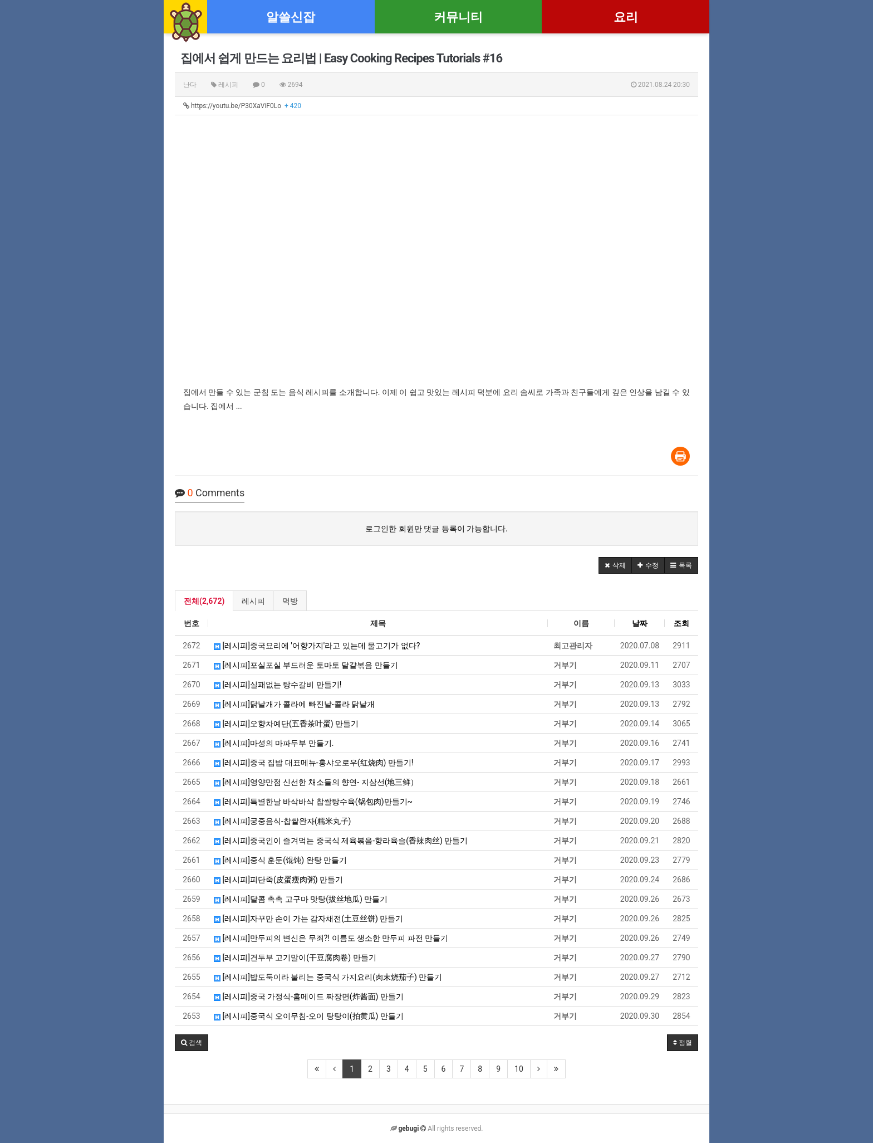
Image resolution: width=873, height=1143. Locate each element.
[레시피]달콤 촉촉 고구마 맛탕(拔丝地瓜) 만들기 (301, 899)
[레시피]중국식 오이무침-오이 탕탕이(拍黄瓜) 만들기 (309, 1016)
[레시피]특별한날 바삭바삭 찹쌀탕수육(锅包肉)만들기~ (313, 801)
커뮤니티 (458, 16)
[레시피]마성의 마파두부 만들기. (274, 743)
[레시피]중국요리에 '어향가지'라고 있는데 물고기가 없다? (317, 645)
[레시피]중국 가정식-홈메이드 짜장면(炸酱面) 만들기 (309, 996)
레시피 (253, 601)
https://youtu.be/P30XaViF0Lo (242, 106)
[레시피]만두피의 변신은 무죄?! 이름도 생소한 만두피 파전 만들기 (331, 938)
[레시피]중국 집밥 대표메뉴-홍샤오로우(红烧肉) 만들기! (313, 762)
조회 (681, 623)
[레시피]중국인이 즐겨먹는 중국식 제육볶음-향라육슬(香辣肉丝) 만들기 (341, 840)
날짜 (640, 623)
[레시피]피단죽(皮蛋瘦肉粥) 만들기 (278, 879)
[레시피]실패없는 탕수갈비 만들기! (277, 684)
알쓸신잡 (290, 16)
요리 (626, 16)
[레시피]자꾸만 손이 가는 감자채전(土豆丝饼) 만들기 (308, 918)
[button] (615, 565)
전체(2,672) (204, 601)
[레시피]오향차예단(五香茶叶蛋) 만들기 (286, 723)
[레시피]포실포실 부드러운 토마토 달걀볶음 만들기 (306, 665)
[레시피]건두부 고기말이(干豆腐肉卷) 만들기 (295, 957)
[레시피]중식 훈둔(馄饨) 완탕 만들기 (280, 860)
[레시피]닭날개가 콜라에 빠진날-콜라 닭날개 (294, 704)
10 (518, 1068)
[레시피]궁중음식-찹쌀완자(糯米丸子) (282, 821)
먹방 (290, 601)
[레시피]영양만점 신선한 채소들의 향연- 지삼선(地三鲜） (316, 782)
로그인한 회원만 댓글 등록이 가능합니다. (436, 528)
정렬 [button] (682, 1043)
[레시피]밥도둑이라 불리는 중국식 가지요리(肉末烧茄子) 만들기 (328, 977)
